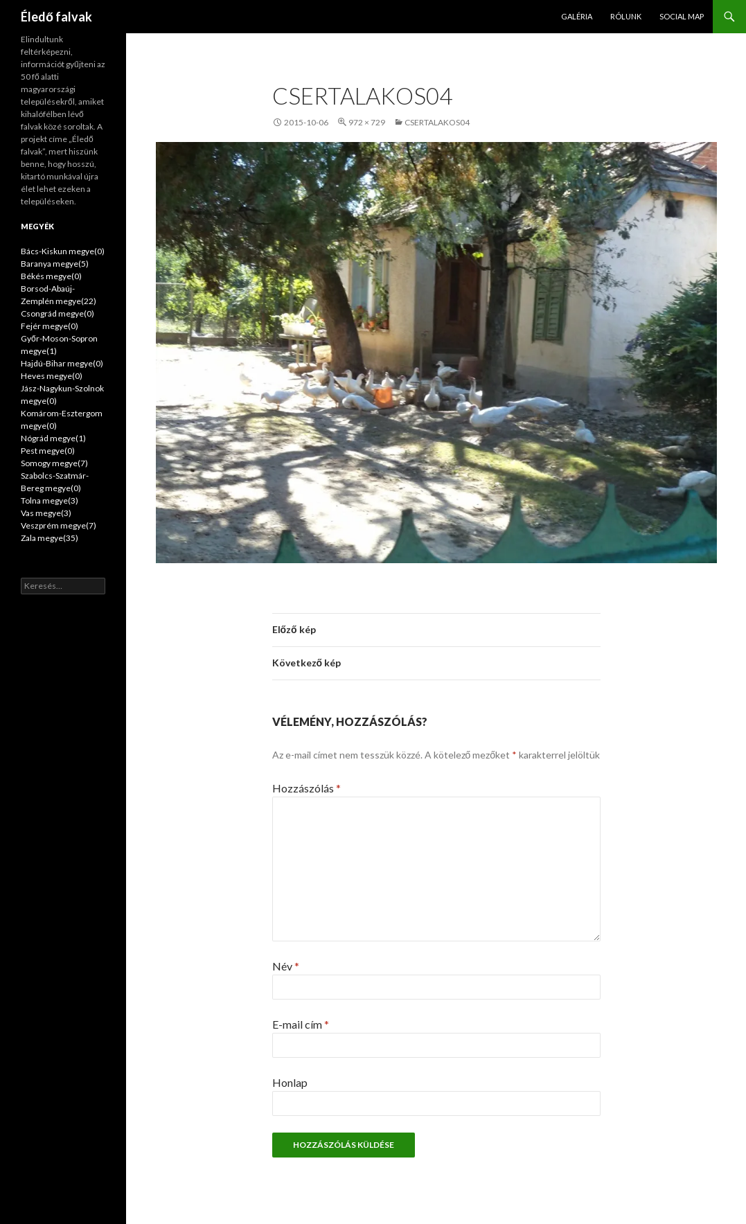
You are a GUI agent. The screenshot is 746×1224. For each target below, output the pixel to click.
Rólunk (625, 16)
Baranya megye (55, 263)
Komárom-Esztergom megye (62, 419)
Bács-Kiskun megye (63, 251)
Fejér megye (49, 326)
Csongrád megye (57, 313)
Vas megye (46, 513)
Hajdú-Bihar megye (62, 363)
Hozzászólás (306, 788)
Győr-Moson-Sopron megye (59, 344)
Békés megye (51, 276)
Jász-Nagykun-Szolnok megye (62, 394)
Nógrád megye (53, 438)
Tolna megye (49, 500)
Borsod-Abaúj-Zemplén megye (58, 294)
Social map (681, 16)
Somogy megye (54, 463)
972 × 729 (366, 122)
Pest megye (48, 450)
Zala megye (49, 538)
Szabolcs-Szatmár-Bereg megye (55, 481)
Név (285, 966)
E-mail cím (300, 1024)
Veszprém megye (58, 525)
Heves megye (51, 376)
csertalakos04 (437, 122)
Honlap (290, 1082)
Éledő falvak (56, 16)
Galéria (576, 16)
